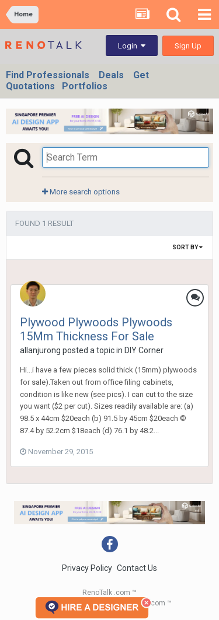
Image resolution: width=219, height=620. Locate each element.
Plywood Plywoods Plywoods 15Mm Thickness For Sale (96, 329)
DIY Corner (144, 350)
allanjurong (40, 350)
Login (131, 45)
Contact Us (137, 568)
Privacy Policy (87, 568)
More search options (81, 191)
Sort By (187, 247)
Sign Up (188, 45)
